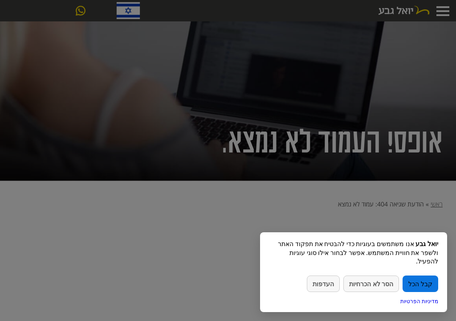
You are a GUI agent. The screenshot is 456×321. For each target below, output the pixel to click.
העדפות (323, 284)
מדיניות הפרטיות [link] (419, 301)
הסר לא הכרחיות (371, 284)
